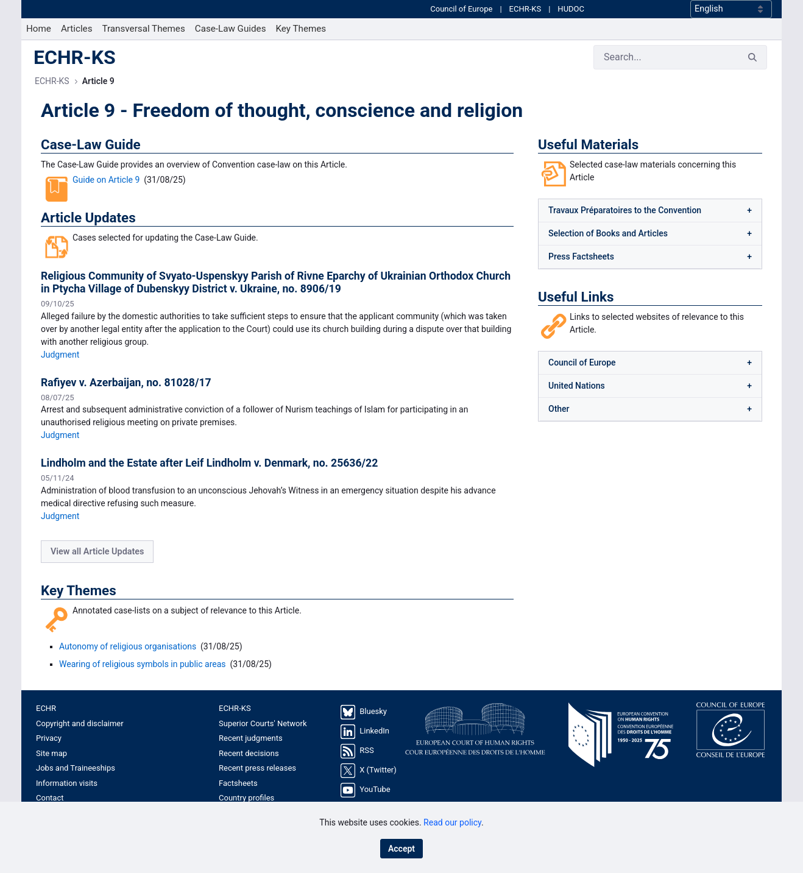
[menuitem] (38, 52)
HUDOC (570, 20)
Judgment (60, 378)
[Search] (665, 80)
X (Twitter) (377, 793)
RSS (366, 774)
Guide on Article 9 (106, 203)
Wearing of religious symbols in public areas (142, 687)
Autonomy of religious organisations (127, 669)
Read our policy (452, 822)
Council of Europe (461, 20)
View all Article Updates (97, 575)
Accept (401, 849)
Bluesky (373, 735)
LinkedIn (374, 754)
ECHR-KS (525, 20)
